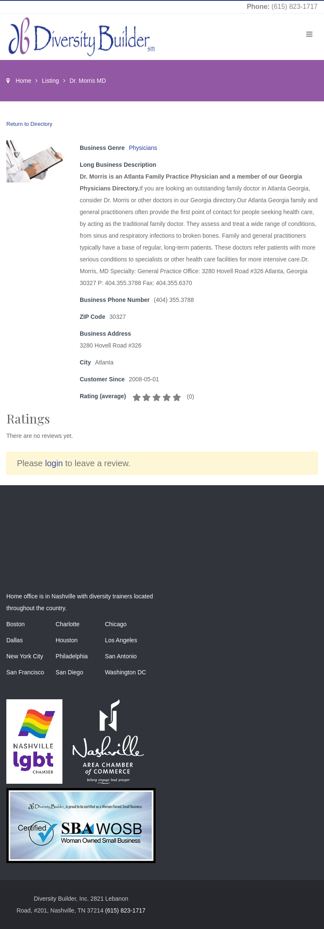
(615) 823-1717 (295, 6)
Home (23, 80)
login (54, 463)
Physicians (143, 147)
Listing (50, 80)
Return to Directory (29, 124)
